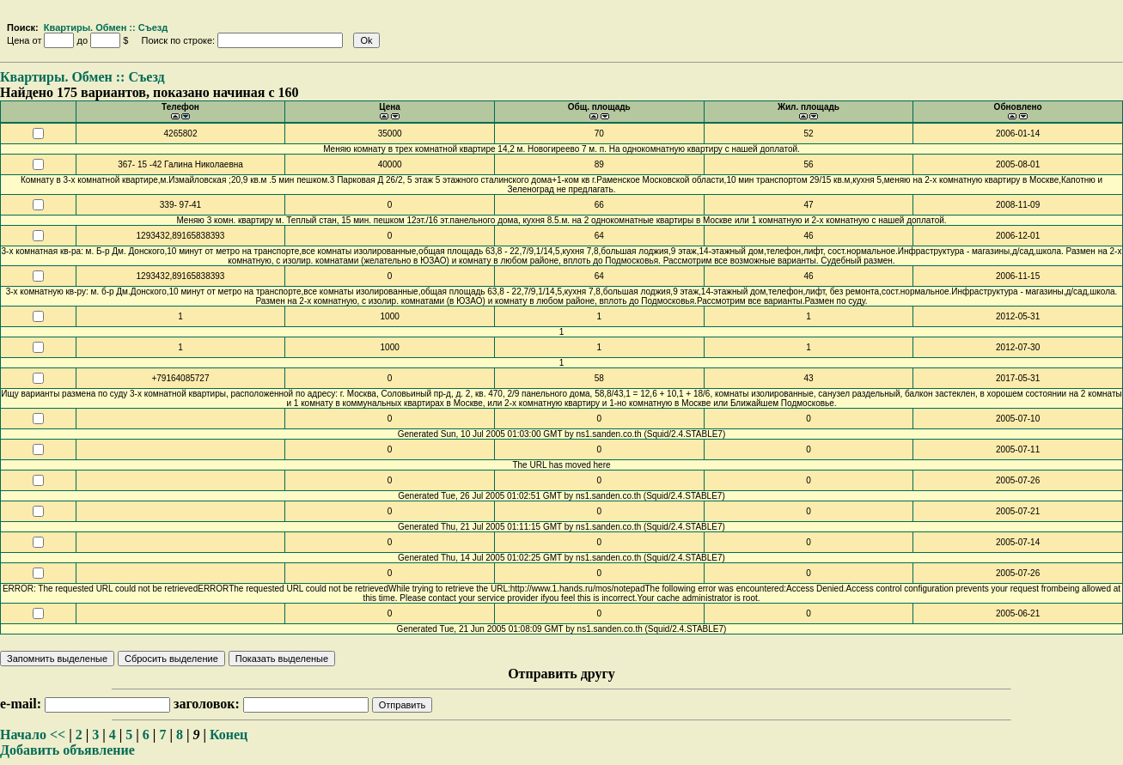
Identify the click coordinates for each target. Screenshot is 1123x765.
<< (57, 734)
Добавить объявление (67, 750)
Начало (23, 734)
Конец (228, 734)
